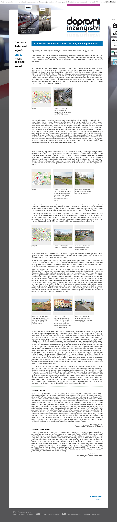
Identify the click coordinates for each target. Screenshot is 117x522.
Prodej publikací (21, 61)
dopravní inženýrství (83, 27)
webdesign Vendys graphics (92, 514)
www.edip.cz (17, 514)
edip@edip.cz (29, 514)
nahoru (98, 499)
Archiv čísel (21, 46)
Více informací (101, 2)
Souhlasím (111, 2)
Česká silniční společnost (74, 514)
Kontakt (21, 66)
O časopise (21, 42)
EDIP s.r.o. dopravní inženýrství (50, 514)
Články (21, 55)
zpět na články (97, 496)
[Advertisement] (67, 475)
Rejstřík (21, 50)
